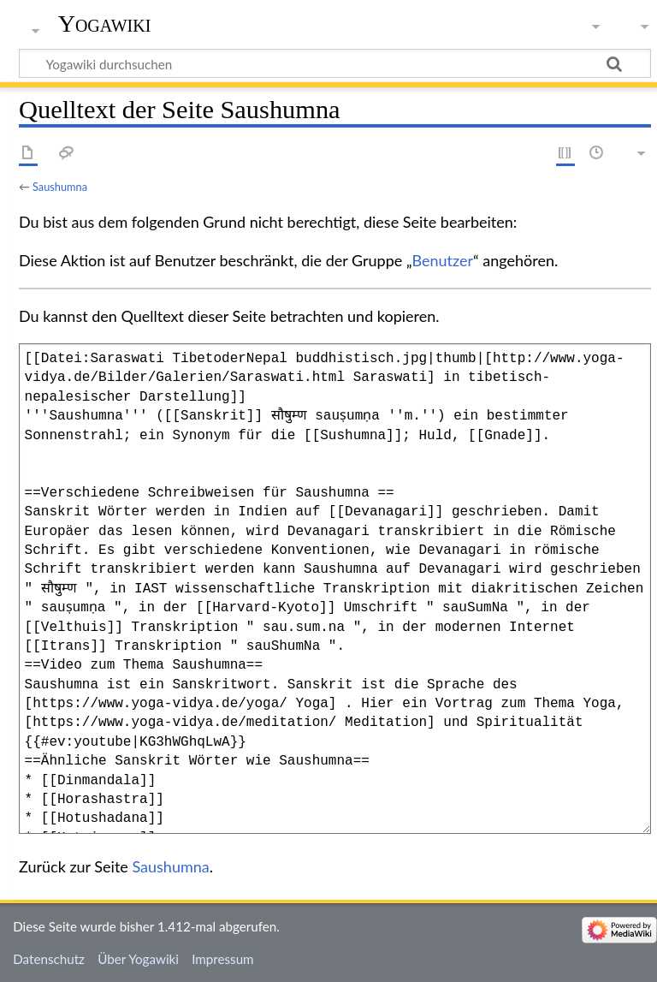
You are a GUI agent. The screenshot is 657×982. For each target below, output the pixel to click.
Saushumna (60, 186)
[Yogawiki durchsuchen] (335, 63)
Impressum (223, 959)
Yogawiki (104, 23)
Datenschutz (49, 959)
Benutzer (443, 260)
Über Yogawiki (138, 959)
